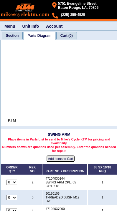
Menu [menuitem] (9, 26)
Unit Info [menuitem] (30, 26)
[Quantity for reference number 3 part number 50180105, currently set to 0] (11, 197)
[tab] (12, 35)
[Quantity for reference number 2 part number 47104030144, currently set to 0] (11, 182)
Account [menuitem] (54, 26)
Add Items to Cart (60, 158)
